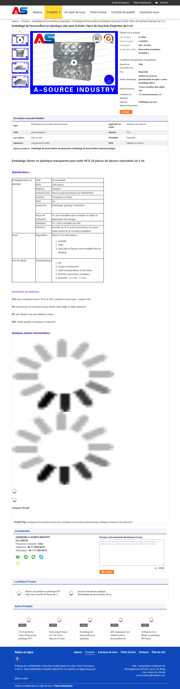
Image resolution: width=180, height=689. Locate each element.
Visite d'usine (98, 12)
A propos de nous (107, 652)
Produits (52, 12)
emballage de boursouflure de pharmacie (44, 522)
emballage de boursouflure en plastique (51, 21)
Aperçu (15, 21)
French (164, 2)
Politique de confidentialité (28, 666)
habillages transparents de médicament (116, 522)
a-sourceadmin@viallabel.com (150, 675)
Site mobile (21, 678)
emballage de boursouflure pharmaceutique (80, 522)
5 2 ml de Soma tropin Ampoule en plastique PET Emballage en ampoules (27, 638)
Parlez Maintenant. (143, 2)
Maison (37, 12)
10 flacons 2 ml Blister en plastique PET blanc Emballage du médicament (150, 638)
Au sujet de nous (74, 12)
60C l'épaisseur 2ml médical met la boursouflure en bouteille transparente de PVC (121, 638)
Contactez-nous (149, 12)
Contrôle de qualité (123, 12)
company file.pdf (20, 508)
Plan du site (158, 652)
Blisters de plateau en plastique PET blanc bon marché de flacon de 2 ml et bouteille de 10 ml (43, 594)
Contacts (144, 652)
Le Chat (125, 112)
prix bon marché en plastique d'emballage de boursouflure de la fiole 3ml (94, 594)
